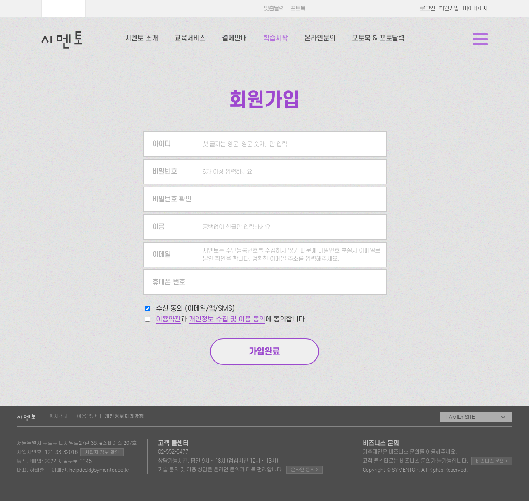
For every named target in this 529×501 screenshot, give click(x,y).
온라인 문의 (304, 469)
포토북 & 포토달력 (378, 38)
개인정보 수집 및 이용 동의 (227, 319)
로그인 (427, 8)
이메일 (161, 254)
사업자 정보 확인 (102, 452)
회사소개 (59, 416)
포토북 (297, 8)
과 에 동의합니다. (231, 319)
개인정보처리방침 (124, 416)
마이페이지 (475, 8)
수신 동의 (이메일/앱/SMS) (195, 308)
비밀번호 (164, 171)
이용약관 (168, 319)
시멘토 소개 (141, 38)
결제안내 (234, 38)
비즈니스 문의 (492, 460)
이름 (158, 226)
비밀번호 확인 (171, 199)
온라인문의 (320, 38)
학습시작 (275, 38)
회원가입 (449, 8)
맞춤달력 (274, 8)
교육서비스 (190, 38)
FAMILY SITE (475, 417)
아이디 (161, 143)
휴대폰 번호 (168, 282)
